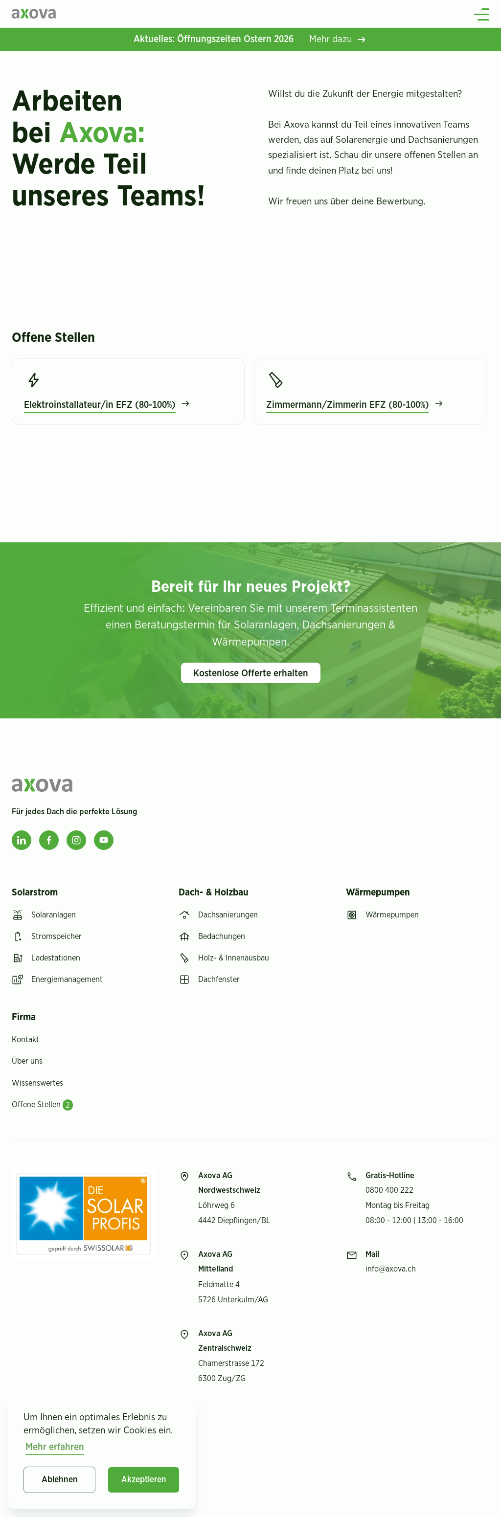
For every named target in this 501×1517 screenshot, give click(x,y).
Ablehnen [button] (60, 1479)
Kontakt (25, 1040)
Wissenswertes (37, 1083)
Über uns (27, 1061)
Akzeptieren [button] (143, 1479)
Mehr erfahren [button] (54, 1447)
